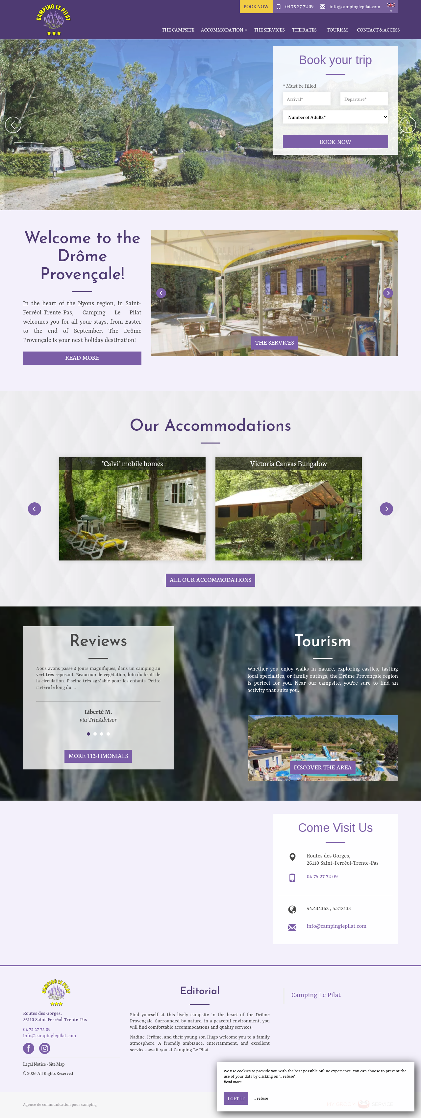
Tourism (337, 30)
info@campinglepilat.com (355, 6)
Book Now (256, 6)
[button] (391, 6)
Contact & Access (378, 30)
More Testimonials (98, 755)
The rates (304, 30)
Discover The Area (323, 767)
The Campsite (178, 30)
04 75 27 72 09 (299, 6)
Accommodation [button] (224, 30)
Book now (336, 141)
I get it (236, 1098)
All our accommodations (210, 579)
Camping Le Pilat (316, 995)
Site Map (57, 1064)
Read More (82, 357)
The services (269, 30)
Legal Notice (34, 1064)
